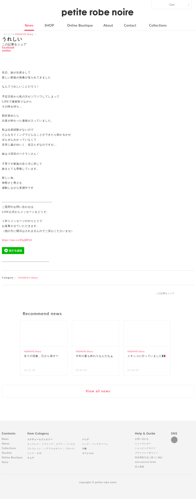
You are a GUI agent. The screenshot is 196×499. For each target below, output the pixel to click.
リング (30, 453)
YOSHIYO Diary (28, 277)
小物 (84, 448)
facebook (8, 47)
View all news (98, 391)
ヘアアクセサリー (53, 448)
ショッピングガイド (145, 448)
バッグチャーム (100, 444)
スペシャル (88, 453)
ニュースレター (143, 443)
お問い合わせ (142, 439)
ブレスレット (34, 448)
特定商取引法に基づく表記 (149, 457)
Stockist (7, 452)
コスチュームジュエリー (40, 439)
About (108, 25)
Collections (158, 25)
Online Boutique (80, 25)
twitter (6, 50)
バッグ (85, 439)
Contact (130, 25)
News (29, 25)
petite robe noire (97, 12)
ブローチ (70, 448)
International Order (145, 462)
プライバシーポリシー (146, 452)
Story (5, 462)
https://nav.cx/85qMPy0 (17, 240)
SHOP (49, 25)
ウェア (30, 457)
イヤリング (47, 444)
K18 (39, 453)
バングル (70, 444)
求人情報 (139, 466)
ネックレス (33, 444)
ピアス (59, 444)
